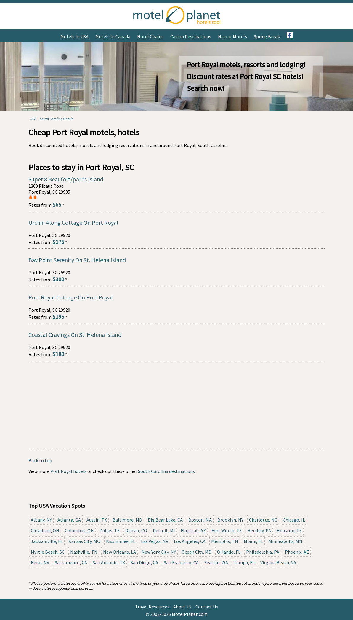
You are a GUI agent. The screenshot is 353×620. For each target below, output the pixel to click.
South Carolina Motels (56, 119)
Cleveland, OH (45, 530)
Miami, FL (253, 541)
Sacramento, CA (71, 562)
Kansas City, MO (84, 541)
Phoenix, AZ (297, 552)
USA (33, 119)
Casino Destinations (190, 36)
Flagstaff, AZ (193, 530)
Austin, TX (96, 520)
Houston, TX (289, 530)
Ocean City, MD (196, 552)
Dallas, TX (110, 530)
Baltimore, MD (127, 520)
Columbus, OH (79, 530)
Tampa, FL (244, 562)
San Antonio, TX (109, 562)
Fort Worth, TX (226, 530)
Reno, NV (40, 562)
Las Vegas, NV (154, 541)
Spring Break (267, 36)
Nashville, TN (83, 552)
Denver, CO (136, 530)
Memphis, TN (224, 541)
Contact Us (206, 607)
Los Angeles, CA (190, 541)
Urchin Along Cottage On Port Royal (73, 222)
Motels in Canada (112, 36)
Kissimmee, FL (120, 541)
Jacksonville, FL (47, 541)
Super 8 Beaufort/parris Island (65, 179)
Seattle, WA (216, 562)
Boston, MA (200, 520)
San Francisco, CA (181, 562)
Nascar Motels (232, 36)
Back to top (40, 460)
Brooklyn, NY (230, 520)
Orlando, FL (228, 552)
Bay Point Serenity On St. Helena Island (77, 260)
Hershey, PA (259, 530)
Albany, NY (41, 520)
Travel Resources (152, 607)
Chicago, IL (294, 520)
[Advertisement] (176, 405)
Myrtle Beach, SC (48, 552)
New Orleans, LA (119, 552)
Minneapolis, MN (285, 541)
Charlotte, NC (263, 520)
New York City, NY (159, 552)
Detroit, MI (164, 530)
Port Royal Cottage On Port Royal (70, 297)
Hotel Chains (150, 36)
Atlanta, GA (69, 520)
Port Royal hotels (68, 471)
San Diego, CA (144, 562)
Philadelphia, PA (262, 552)
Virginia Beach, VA (278, 562)
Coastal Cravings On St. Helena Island (74, 334)
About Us (182, 607)
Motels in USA (74, 36)
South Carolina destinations (166, 471)
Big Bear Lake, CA (165, 520)
